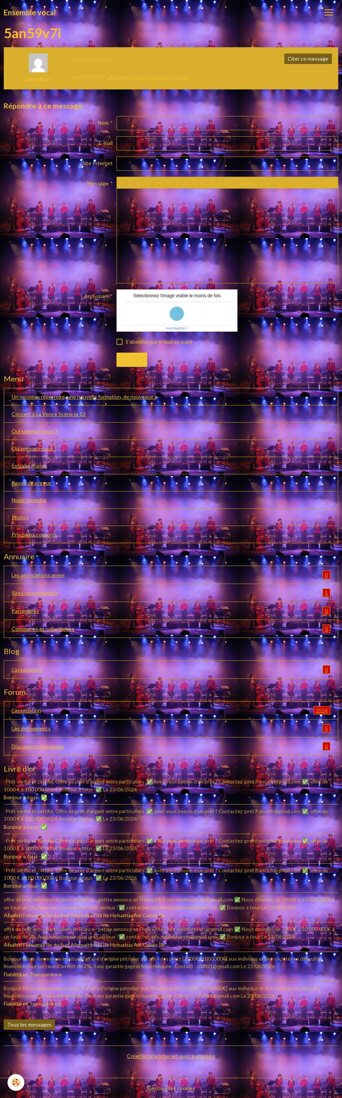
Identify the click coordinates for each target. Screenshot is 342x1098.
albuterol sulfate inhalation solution (148, 77)
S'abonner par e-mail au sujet (159, 341)
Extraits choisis (29, 465)
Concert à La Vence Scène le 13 (48, 414)
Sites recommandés (171, 592)
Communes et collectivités (171, 628)
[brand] (30, 12)
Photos (20, 517)
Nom (103, 122)
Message (98, 183)
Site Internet (97, 163)
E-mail (106, 143)
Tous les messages (29, 1024)
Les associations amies (171, 575)
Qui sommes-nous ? (35, 431)
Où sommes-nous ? (34, 448)
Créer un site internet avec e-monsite (171, 1056)
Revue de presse (31, 483)
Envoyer (131, 359)
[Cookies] (15, 1082)
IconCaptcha (175, 328)
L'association (171, 669)
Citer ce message (308, 58)
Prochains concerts (34, 534)
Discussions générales (171, 746)
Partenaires (171, 610)
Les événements (171, 728)
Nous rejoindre (29, 500)
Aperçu (246, 182)
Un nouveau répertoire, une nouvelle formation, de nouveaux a (84, 396)
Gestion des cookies (171, 1088)
